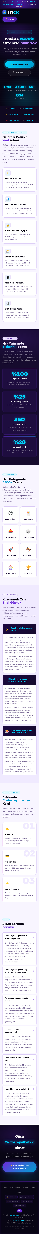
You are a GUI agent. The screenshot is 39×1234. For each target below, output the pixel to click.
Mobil (33, 1187)
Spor (11, 1187)
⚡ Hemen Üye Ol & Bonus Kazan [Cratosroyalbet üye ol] (19, 1167)
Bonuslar (26, 1187)
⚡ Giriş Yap (9, 19)
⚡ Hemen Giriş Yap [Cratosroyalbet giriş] (19, 64)
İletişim (19, 1192)
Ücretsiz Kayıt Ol (19, 72)
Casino (17, 1187)
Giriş (5, 1187)
